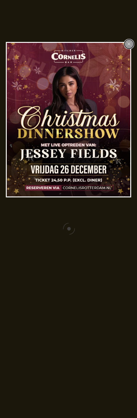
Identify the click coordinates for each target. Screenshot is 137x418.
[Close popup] (129, 44)
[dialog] (68, 120)
